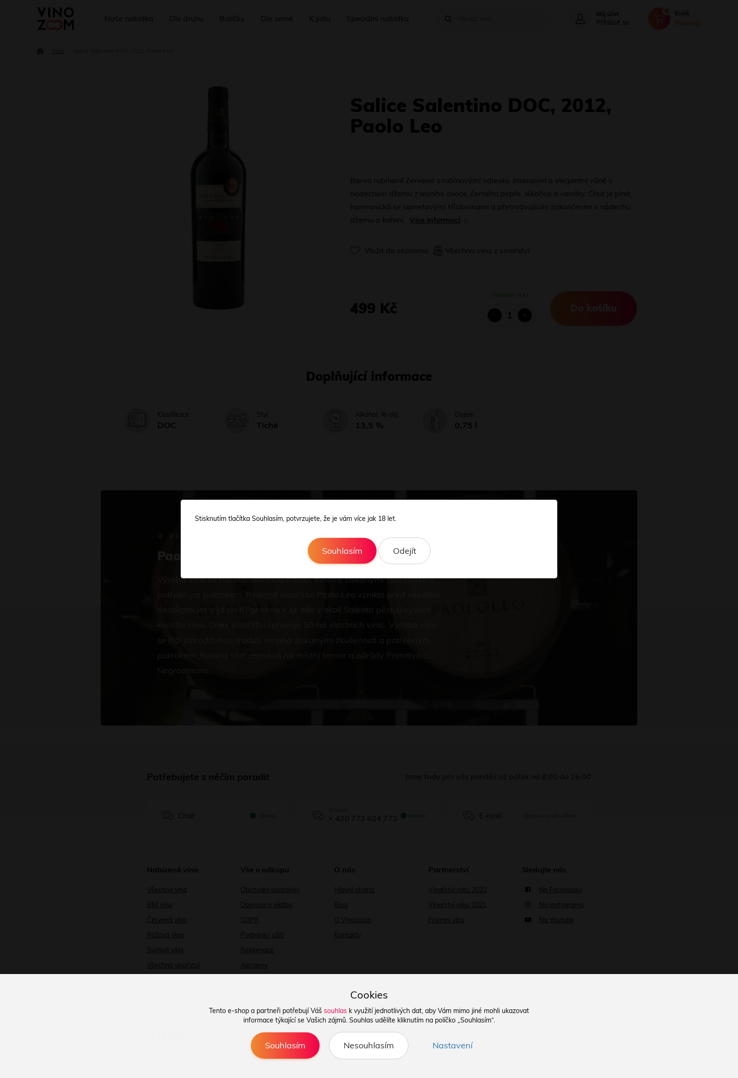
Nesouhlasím (369, 1045)
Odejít (404, 550)
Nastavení (453, 1045)
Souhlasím (342, 550)
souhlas (335, 1010)
